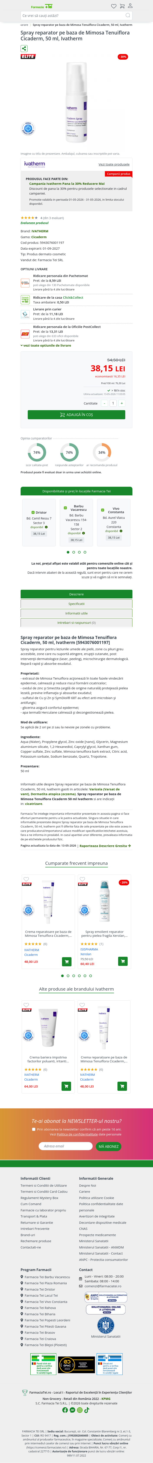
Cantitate (91, 403)
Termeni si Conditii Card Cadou (44, 1191)
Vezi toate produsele (114, 164)
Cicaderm (39, 237)
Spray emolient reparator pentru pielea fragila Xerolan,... (104, 933)
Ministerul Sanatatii (93, 1241)
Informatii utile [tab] (76, 613)
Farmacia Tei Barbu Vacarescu (45, 1277)
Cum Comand (31, 1204)
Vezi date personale (85, 1134)
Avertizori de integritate (97, 1216)
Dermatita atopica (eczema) (53, 794)
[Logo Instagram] (80, 1410)
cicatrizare (33, 803)
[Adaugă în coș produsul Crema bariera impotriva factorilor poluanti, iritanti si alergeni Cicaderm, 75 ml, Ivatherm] (66, 1086)
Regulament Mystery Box (39, 1198)
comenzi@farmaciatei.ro (103, 1286)
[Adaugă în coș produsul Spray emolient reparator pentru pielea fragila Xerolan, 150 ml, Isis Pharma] (123, 961)
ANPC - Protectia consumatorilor (103, 1259)
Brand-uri (28, 1235)
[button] (68, 552)
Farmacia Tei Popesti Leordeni (45, 1320)
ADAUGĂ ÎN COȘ (76, 414)
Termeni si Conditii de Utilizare (44, 1185)
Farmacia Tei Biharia (38, 1314)
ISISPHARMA (89, 949)
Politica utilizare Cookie (96, 1198)
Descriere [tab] (76, 594)
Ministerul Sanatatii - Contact (101, 1253)
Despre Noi (87, 1185)
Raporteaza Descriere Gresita (105, 846)
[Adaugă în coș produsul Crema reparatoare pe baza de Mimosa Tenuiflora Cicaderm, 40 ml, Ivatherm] (67, 961)
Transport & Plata (34, 1216)
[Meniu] (24, 6)
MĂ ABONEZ (109, 1146)
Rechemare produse (36, 1241)
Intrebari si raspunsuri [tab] (76, 622)
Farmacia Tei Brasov (38, 1332)
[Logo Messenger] (72, 1410)
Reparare (22, 25)
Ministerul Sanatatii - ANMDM (101, 1247)
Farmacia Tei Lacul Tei (39, 1295)
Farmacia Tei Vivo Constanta (44, 1301)
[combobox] (76, 15)
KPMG (105, 1399)
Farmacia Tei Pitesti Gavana (43, 1326)
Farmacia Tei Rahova (38, 1308)
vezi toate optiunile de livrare (46, 345)
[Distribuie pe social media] (24, 48)
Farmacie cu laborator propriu (43, 1210)
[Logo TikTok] (86, 1410)
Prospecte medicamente (97, 1235)
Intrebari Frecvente (35, 1228)
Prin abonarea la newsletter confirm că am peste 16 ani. (79, 1129)
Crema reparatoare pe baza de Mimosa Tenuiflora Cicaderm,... (48, 933)
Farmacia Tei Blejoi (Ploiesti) (44, 1345)
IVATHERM (39, 231)
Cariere (84, 1191)
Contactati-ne (31, 1247)
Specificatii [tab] (76, 603)
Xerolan (85, 954)
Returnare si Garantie (37, 1222)
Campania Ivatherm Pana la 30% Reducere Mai (67, 183)
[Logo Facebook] (65, 1410)
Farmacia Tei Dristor (38, 1289)
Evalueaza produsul (35, 223)
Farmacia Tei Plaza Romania (44, 1283)
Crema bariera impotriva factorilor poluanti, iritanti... (48, 1059)
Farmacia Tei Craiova (38, 1339)
